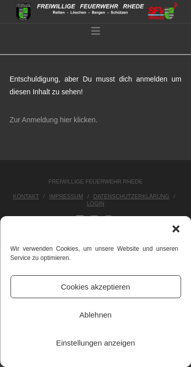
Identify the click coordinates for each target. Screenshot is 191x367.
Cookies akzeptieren (95, 286)
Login (95, 203)
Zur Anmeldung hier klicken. (54, 120)
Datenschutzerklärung (131, 196)
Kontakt (26, 196)
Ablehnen (95, 314)
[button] (176, 229)
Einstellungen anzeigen (95, 342)
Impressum (66, 196)
